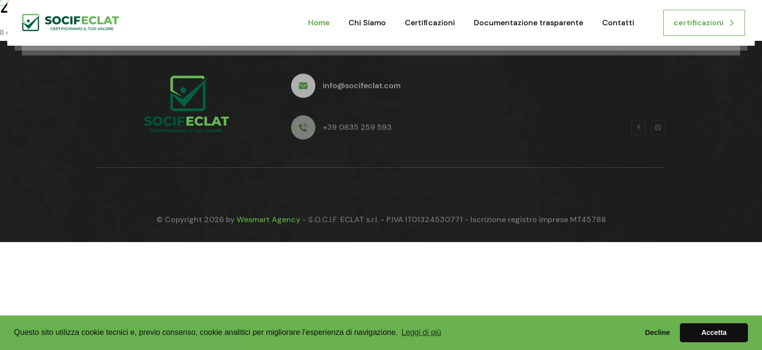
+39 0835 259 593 (357, 129)
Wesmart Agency (268, 219)
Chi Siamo (367, 23)
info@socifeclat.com (361, 87)
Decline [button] (657, 332)
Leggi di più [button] (421, 332)
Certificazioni (430, 23)
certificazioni (704, 23)
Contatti (618, 23)
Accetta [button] (714, 332)
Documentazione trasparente (528, 23)
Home (318, 23)
